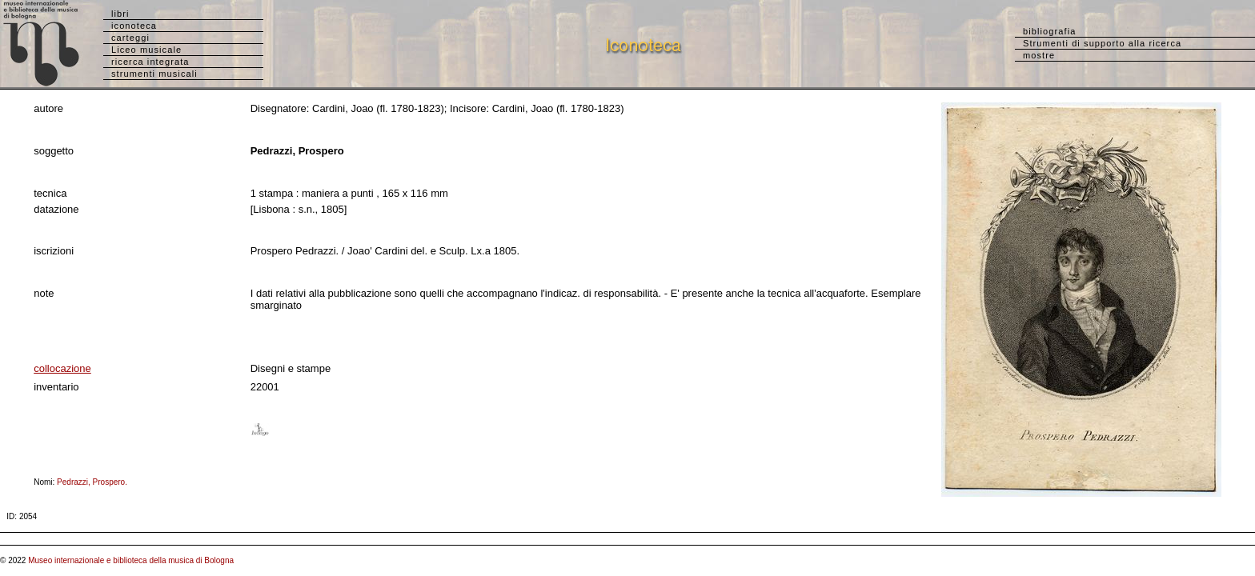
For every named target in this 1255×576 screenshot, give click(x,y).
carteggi (130, 37)
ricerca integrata (150, 61)
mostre (1039, 55)
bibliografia (1049, 31)
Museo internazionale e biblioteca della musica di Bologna (131, 560)
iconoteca (134, 25)
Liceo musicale (146, 49)
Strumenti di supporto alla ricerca (1102, 43)
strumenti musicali (154, 73)
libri (120, 13)
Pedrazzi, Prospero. (95, 482)
